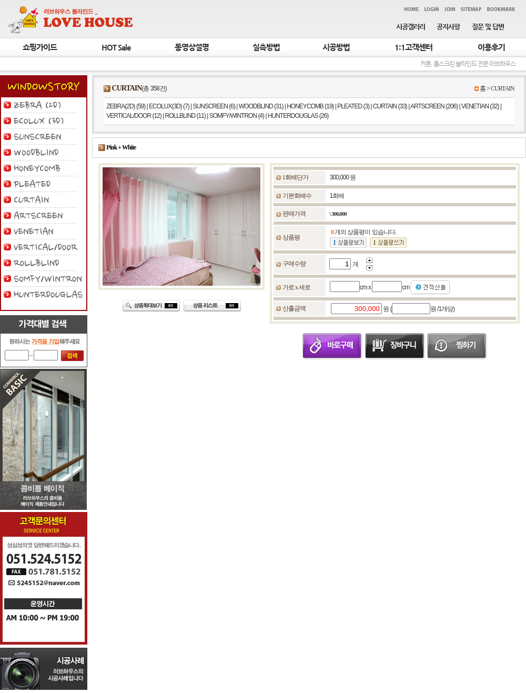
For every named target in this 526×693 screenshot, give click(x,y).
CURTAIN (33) (390, 106)
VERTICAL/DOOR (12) (133, 115)
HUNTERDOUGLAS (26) (298, 115)
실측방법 (266, 47)
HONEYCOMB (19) (310, 106)
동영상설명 (192, 47)
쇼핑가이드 (40, 47)
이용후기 (491, 47)
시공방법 (336, 47)
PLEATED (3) (353, 106)
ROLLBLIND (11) (185, 115)
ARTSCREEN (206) (434, 106)
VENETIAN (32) (480, 106)
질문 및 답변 (488, 27)
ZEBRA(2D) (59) (125, 106)
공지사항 (448, 27)
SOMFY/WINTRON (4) (236, 115)
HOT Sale (116, 47)
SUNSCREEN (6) (214, 106)
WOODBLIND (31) (261, 106)
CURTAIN (502, 88)
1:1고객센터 (413, 47)
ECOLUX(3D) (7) (169, 106)
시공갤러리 (410, 27)
